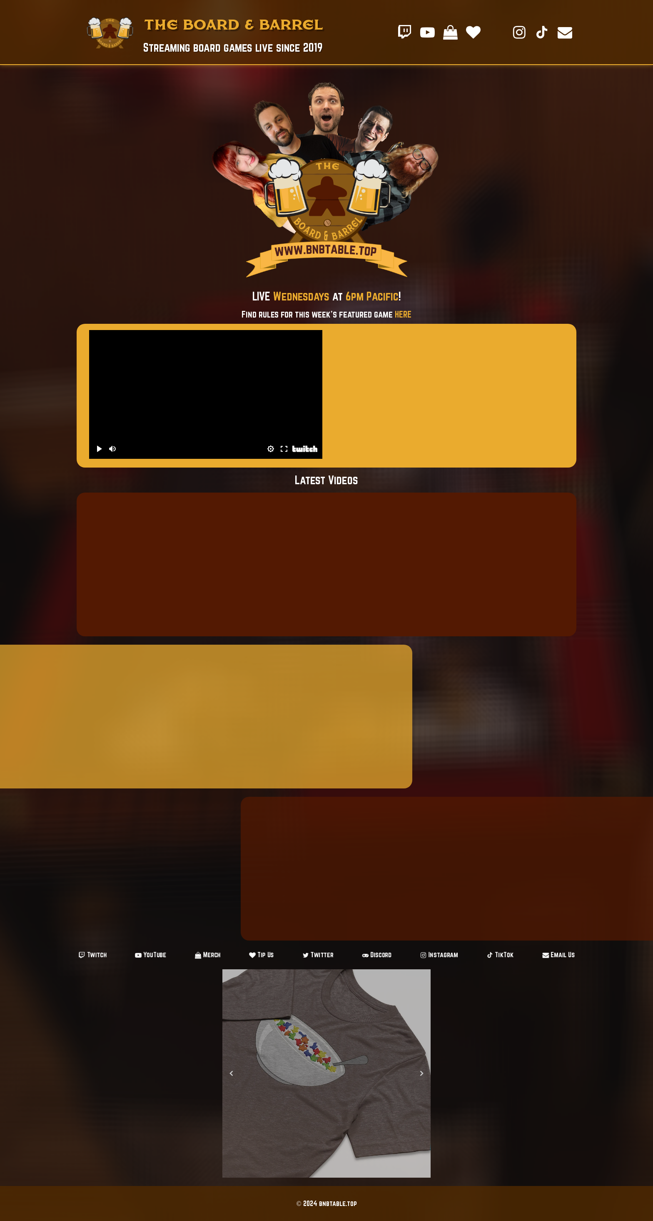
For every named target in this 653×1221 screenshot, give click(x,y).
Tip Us (274, 955)
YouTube (183, 955)
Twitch (136, 955)
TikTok (468, 955)
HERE (403, 314)
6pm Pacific (372, 296)
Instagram (417, 955)
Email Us (515, 955)
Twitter (319, 955)
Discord (367, 955)
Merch (229, 955)
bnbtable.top (338, 1203)
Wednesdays (301, 296)
